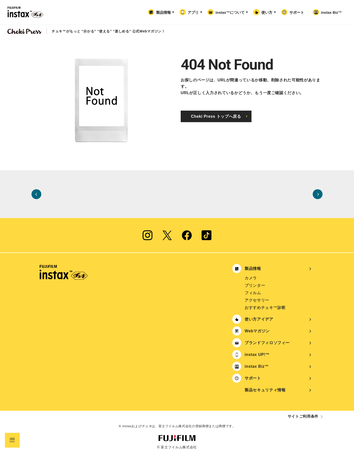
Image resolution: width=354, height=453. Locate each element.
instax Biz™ (331, 12)
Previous (36, 194)
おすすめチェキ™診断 (265, 308)
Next (318, 194)
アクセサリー (257, 300)
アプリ (194, 12)
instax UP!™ (257, 354)
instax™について (231, 12)
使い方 (267, 12)
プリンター (255, 285)
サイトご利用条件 (303, 416)
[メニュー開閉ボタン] (12, 440)
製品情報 (164, 12)
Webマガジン (257, 331)
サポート (296, 12)
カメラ (251, 278)
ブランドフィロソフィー (267, 343)
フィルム (253, 293)
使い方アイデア (259, 319)
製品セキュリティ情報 (265, 390)
